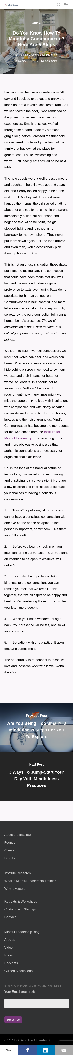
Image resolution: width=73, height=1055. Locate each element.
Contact (10, 917)
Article (36, 23)
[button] (66, 5)
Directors (11, 858)
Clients (9, 850)
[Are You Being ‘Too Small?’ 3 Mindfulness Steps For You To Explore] (36, 727)
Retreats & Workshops (20, 901)
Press (8, 955)
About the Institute (17, 835)
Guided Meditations (18, 971)
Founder (10, 842)
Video (8, 947)
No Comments (49, 61)
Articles (9, 940)
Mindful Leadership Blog (22, 932)
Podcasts (11, 963)
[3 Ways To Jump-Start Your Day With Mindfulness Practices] (36, 776)
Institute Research (17, 873)
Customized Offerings (20, 909)
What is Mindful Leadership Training (30, 881)
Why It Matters (15, 888)
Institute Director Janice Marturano (38, 54)
